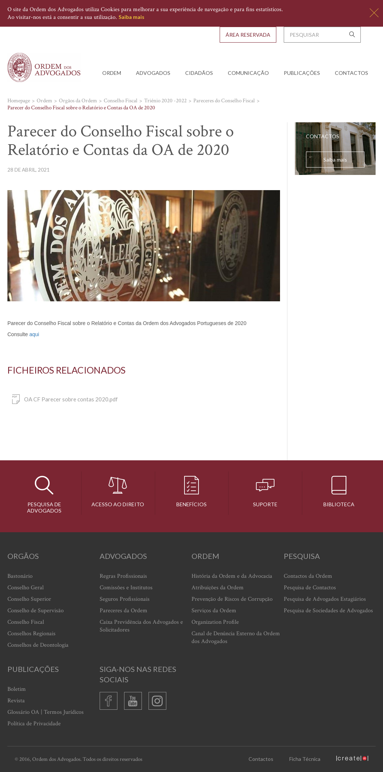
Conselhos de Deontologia (38, 645)
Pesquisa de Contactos (310, 588)
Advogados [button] (153, 73)
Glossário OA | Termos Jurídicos (45, 712)
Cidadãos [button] (199, 73)
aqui (34, 334)
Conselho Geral (25, 588)
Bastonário (20, 576)
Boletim (16, 689)
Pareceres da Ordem (123, 610)
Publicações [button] (302, 73)
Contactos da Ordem (308, 576)
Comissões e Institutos (126, 588)
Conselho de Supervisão (35, 610)
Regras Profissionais (123, 576)
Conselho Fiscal (25, 622)
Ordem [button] (111, 73)
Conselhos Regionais (31, 633)
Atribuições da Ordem (218, 588)
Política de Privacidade (34, 724)
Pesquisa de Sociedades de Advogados (328, 610)
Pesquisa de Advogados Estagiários (325, 599)
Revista (16, 701)
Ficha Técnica (304, 759)
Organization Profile (215, 622)
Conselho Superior (29, 599)
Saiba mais (131, 17)
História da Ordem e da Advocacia (232, 576)
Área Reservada (248, 35)
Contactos (351, 73)
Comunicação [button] (248, 73)
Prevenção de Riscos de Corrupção (232, 599)
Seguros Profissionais (125, 599)
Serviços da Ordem (214, 610)
